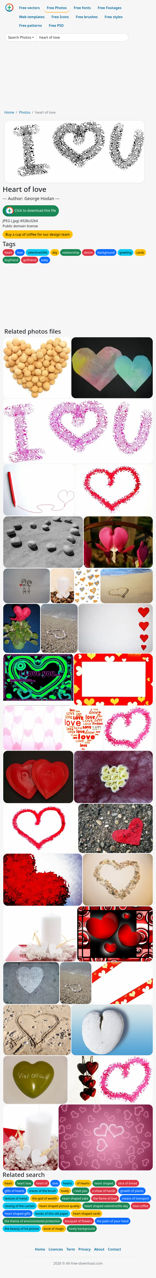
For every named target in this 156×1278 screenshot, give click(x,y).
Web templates (31, 16)
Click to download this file (30, 211)
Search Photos (19, 37)
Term (70, 1249)
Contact (114, 1249)
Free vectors (29, 7)
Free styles (114, 16)
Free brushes (87, 16)
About (99, 1249)
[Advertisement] (78, 77)
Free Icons (60, 16)
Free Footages (110, 7)
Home (9, 112)
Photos (24, 112)
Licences (56, 1249)
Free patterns (30, 25)
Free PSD (56, 25)
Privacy (85, 1249)
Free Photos (57, 7)
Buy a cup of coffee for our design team (37, 234)
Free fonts (82, 7)
